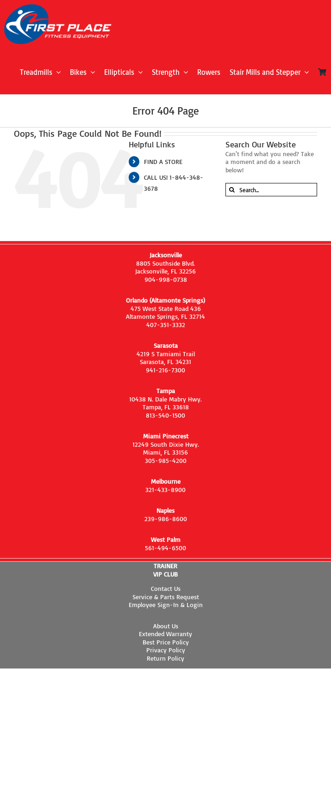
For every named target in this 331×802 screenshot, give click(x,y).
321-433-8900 (165, 489)
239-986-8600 (165, 519)
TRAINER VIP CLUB (165, 570)
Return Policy (165, 658)
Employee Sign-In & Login (166, 604)
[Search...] (271, 189)
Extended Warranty (165, 634)
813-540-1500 (165, 415)
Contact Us (166, 588)
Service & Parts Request (165, 597)
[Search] (232, 189)
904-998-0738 (165, 279)
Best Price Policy (166, 642)
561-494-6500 (165, 548)
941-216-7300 (165, 370)
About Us (165, 626)
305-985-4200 (166, 460)
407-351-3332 (165, 324)
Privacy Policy (165, 650)
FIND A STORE (163, 161)
